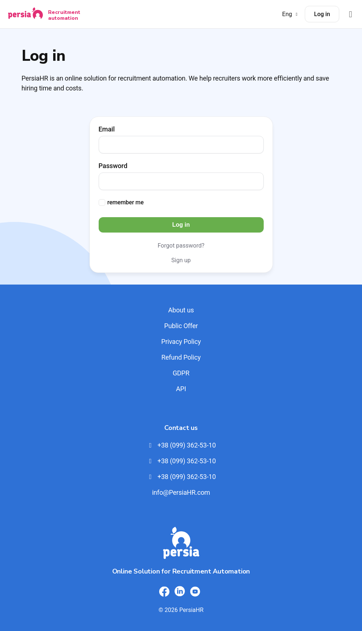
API (181, 389)
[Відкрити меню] (350, 14)
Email (107, 129)
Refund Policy (181, 357)
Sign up (181, 260)
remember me (125, 202)
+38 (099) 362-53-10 (181, 445)
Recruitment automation (64, 15)
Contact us (181, 427)
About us (181, 310)
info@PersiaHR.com (181, 492)
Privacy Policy (181, 341)
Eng (290, 14)
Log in (322, 14)
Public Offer (181, 326)
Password (113, 166)
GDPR (181, 373)
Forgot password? (181, 245)
